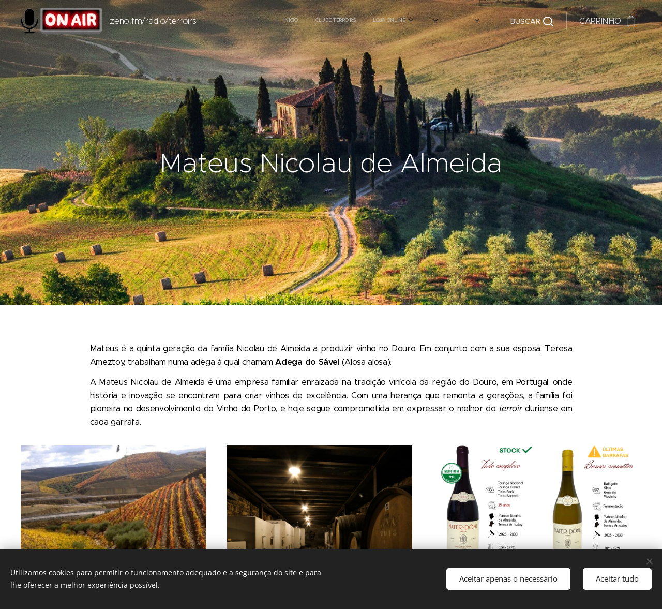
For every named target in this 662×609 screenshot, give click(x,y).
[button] (532, 21)
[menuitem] (321, 21)
